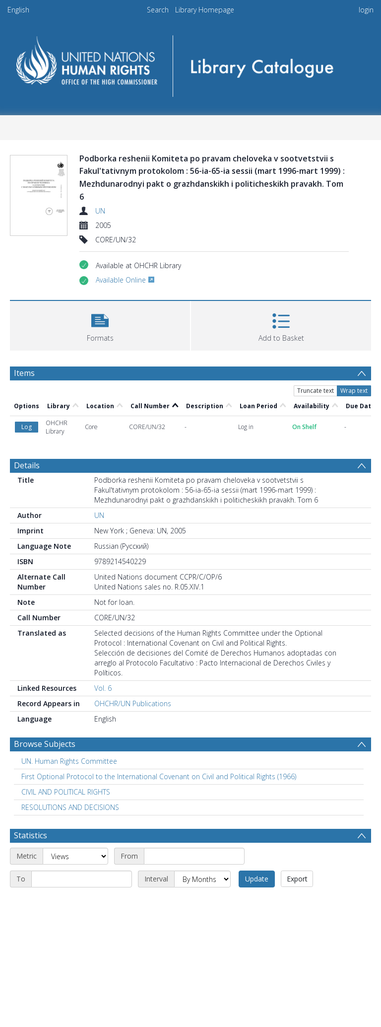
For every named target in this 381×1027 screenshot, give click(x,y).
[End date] (81, 879)
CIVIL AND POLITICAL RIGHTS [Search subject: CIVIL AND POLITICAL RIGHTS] (65, 792)
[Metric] (75, 856)
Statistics (30, 835)
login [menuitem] (366, 9)
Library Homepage (204, 9)
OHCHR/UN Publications (132, 703)
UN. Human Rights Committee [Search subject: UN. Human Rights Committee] (69, 761)
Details (27, 465)
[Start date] (194, 856)
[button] (100, 324)
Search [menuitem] (158, 9)
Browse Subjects (44, 743)
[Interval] (202, 879)
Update (256, 878)
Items (24, 372)
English (18, 9)
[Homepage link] (190, 62)
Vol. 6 (103, 688)
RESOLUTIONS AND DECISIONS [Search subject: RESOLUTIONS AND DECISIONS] (70, 807)
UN (100, 211)
